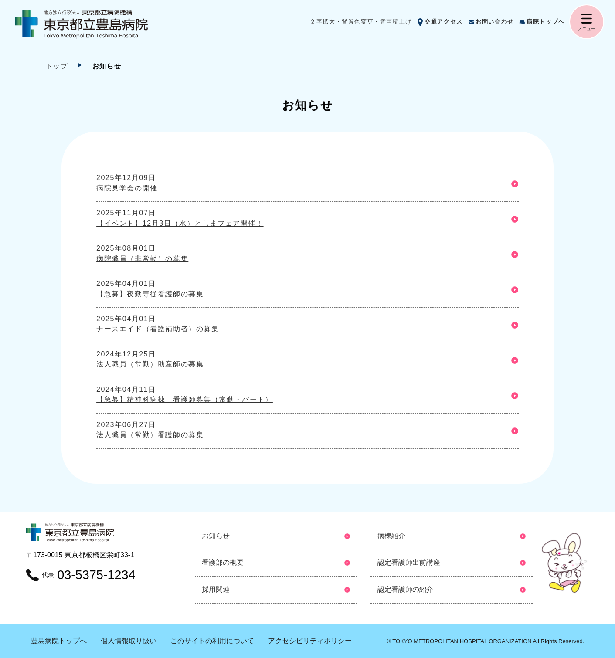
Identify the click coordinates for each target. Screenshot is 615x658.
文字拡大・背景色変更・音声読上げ (361, 21)
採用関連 (216, 589)
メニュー (586, 28)
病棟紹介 (391, 535)
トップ (57, 66)
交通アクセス (444, 21)
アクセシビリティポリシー (310, 640)
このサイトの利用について (212, 640)
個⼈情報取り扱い (128, 640)
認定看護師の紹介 (405, 589)
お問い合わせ (495, 21)
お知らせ (216, 535)
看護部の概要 (223, 562)
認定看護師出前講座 (408, 562)
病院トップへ (546, 21)
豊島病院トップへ (59, 640)
